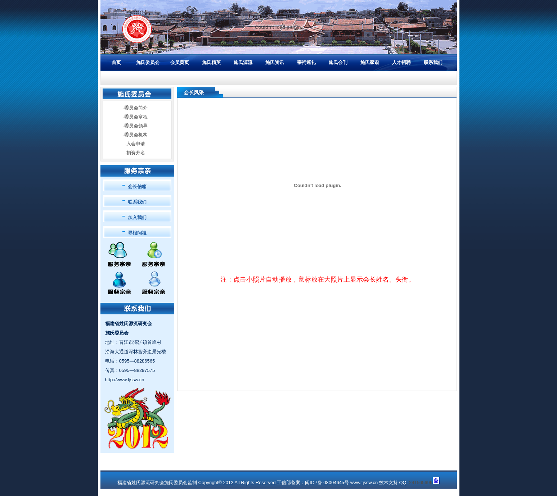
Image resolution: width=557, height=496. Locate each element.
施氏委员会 (148, 62)
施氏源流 (243, 62)
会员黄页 (179, 62)
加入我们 (137, 217)
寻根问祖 (137, 233)
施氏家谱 (369, 62)
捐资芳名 (135, 152)
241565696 (420, 482)
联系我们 (433, 62)
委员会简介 (136, 107)
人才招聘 (401, 62)
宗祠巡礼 (306, 62)
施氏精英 (211, 62)
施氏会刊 (338, 62)
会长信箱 (137, 186)
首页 (116, 62)
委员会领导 (136, 125)
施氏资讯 (274, 62)
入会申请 (135, 143)
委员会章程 (136, 116)
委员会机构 (136, 134)
